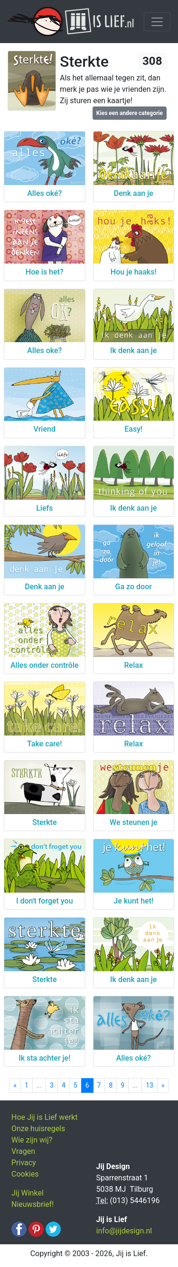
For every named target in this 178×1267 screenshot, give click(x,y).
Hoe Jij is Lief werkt (44, 1117)
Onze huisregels (38, 1128)
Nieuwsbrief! (32, 1204)
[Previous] (15, 1085)
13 (149, 1085)
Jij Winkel (27, 1192)
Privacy (23, 1162)
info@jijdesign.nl (124, 1230)
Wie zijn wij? (31, 1139)
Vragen (23, 1151)
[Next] (163, 1085)
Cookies (24, 1174)
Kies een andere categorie (129, 113)
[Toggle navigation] (157, 21)
